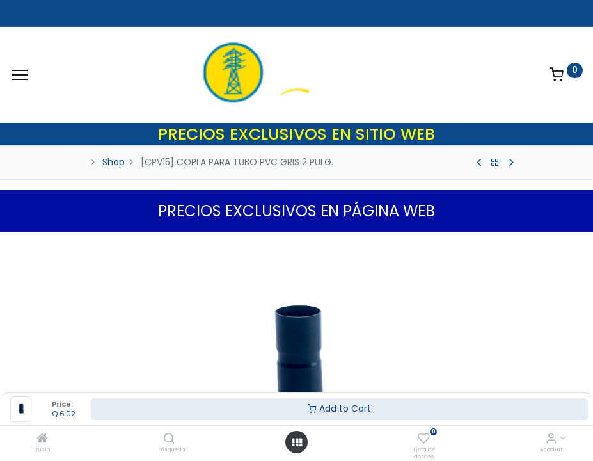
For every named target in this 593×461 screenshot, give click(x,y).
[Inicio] (42, 439)
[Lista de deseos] (424, 439)
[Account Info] (551, 439)
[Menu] (19, 75)
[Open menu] (297, 442)
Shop (113, 162)
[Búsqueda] (169, 439)
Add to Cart (339, 408)
